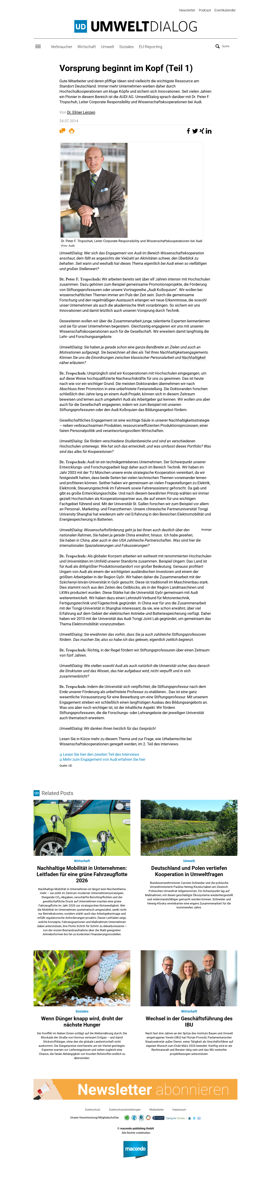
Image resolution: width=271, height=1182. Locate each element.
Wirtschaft (86, 44)
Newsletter (187, 10)
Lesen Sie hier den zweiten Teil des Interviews (101, 752)
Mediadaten (156, 1107)
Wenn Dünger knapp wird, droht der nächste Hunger (82, 1019)
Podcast (205, 10)
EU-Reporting (150, 44)
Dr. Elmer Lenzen (81, 110)
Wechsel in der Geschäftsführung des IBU (189, 1019)
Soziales (126, 44)
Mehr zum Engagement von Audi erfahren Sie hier (104, 757)
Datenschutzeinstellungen (125, 1107)
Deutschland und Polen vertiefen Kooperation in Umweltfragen (189, 869)
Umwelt (107, 44)
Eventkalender (225, 10)
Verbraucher (61, 44)
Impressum (179, 1107)
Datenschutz (92, 1107)
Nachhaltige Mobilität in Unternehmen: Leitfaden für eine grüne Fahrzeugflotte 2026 (82, 872)
